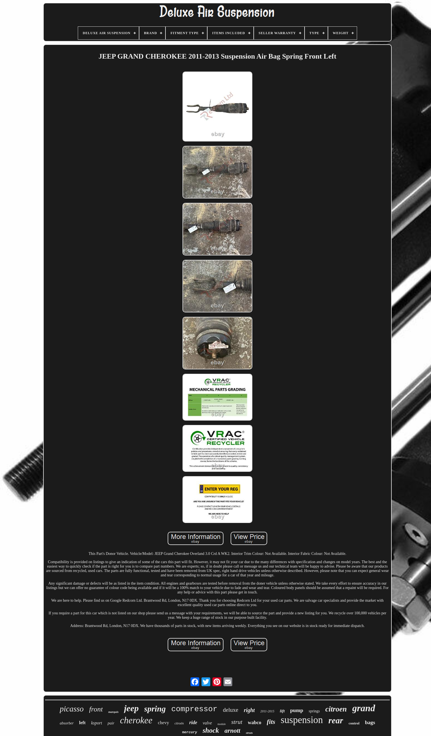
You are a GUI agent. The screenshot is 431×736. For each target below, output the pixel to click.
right (249, 710)
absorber (67, 723)
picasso (72, 708)
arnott (233, 730)
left (82, 722)
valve (207, 723)
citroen (336, 709)
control (354, 723)
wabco (254, 722)
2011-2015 (267, 711)
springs (314, 711)
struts (249, 732)
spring (155, 708)
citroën (179, 723)
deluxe (230, 710)
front (96, 709)
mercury (189, 732)
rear (335, 720)
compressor (194, 709)
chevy (163, 722)
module (221, 724)
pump (296, 710)
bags (370, 722)
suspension (302, 720)
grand (363, 708)
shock (211, 730)
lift (282, 711)
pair (110, 723)
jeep (131, 708)
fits (271, 721)
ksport (96, 723)
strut (236, 721)
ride (193, 722)
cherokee (136, 720)
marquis (113, 711)
